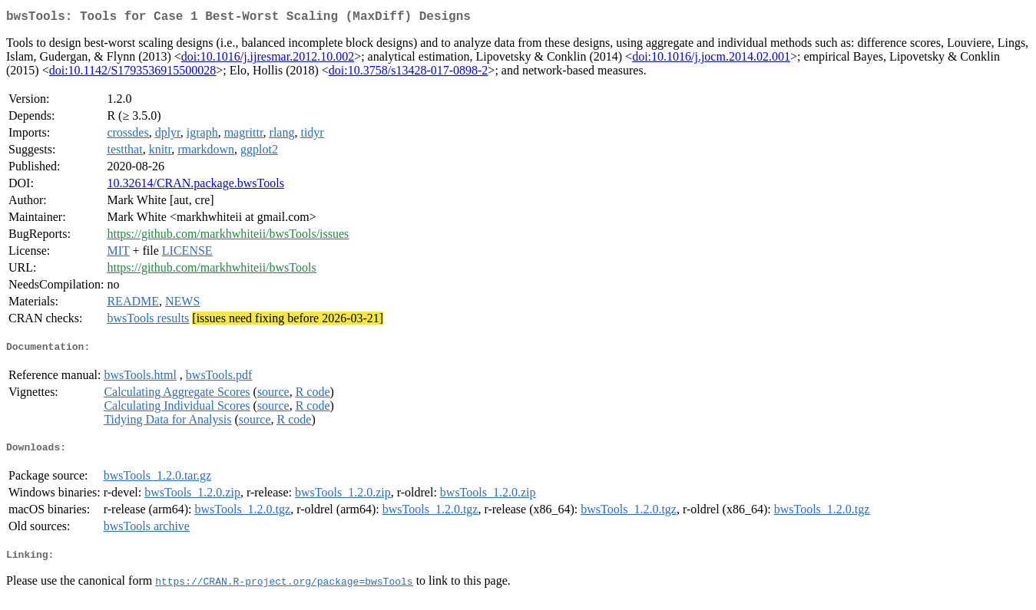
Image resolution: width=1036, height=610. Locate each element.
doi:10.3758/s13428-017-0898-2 (408, 73)
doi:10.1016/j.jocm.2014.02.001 (711, 59)
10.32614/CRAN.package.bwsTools (195, 186)
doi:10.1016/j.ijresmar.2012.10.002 (267, 59)
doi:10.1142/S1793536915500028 (133, 73)
